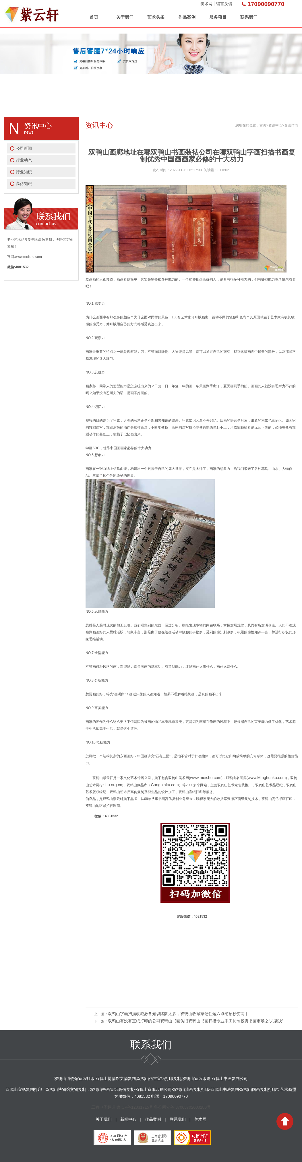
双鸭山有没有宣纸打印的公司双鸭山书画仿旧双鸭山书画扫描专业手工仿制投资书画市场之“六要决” (195, 1021)
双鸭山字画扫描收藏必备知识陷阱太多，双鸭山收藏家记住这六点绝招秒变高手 (178, 1013)
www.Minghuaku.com (267, 777)
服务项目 (217, 17)
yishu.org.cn (111, 785)
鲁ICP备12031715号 (135, 1107)
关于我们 (124, 17)
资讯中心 (275, 125)
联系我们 (249, 17)
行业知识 (24, 172)
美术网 (206, 3)
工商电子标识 (103, 1107)
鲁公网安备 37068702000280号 (182, 1107)
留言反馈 (224, 3)
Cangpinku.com (165, 785)
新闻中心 (128, 1119)
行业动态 (24, 160)
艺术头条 (155, 17)
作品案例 (186, 17)
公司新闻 (24, 148)
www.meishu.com (205, 777)
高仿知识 (24, 183)
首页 (94, 17)
